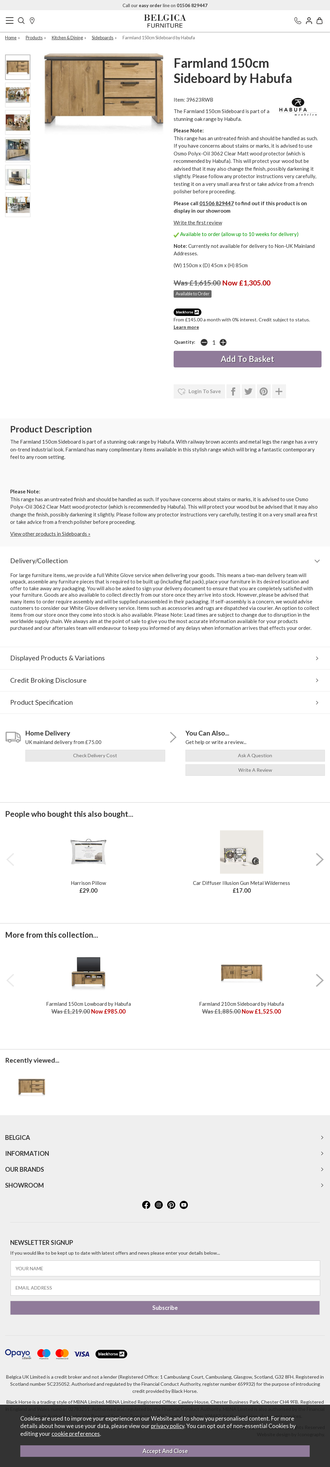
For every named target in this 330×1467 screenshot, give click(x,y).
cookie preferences (75, 1433)
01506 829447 (216, 203)
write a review (255, 770)
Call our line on (165, 5)
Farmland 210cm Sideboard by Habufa (241, 1004)
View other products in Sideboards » (50, 534)
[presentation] (10, 859)
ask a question (255, 755)
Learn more (186, 327)
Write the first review (198, 222)
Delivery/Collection (39, 561)
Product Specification (41, 702)
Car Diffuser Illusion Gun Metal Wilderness (241, 883)
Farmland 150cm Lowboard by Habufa (88, 1004)
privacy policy (167, 1426)
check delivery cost (95, 755)
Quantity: (184, 342)
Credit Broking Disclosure (48, 680)
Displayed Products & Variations (57, 658)
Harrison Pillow (88, 883)
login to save (199, 392)
